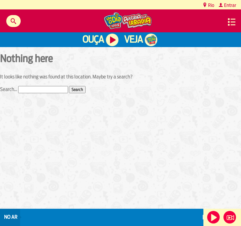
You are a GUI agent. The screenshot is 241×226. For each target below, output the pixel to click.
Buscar (13, 21)
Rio (210, 5)
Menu (231, 21)
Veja (133, 39)
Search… (8, 89)
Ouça (93, 39)
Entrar (229, 5)
